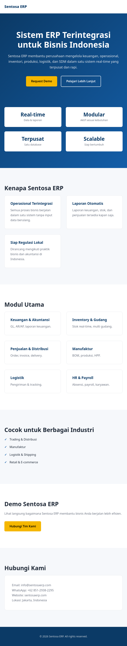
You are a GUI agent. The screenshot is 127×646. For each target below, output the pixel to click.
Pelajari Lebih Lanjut (80, 81)
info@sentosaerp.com (36, 585)
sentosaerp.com (35, 595)
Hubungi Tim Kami (23, 526)
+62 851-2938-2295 (41, 590)
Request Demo (41, 81)
